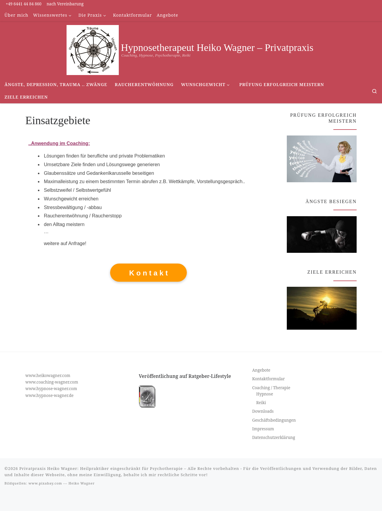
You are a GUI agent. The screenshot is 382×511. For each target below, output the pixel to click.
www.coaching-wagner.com (51, 382)
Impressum (263, 428)
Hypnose (264, 394)
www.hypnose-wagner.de (49, 395)
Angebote (261, 370)
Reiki (261, 402)
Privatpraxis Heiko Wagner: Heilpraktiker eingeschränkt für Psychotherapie (101, 468)
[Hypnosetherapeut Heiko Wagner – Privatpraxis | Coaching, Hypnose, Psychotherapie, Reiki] (93, 48)
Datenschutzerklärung (273, 437)
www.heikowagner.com (47, 375)
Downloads (263, 411)
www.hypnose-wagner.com (51, 388)
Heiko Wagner (81, 483)
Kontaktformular (268, 378)
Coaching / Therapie (271, 387)
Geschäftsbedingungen (274, 420)
